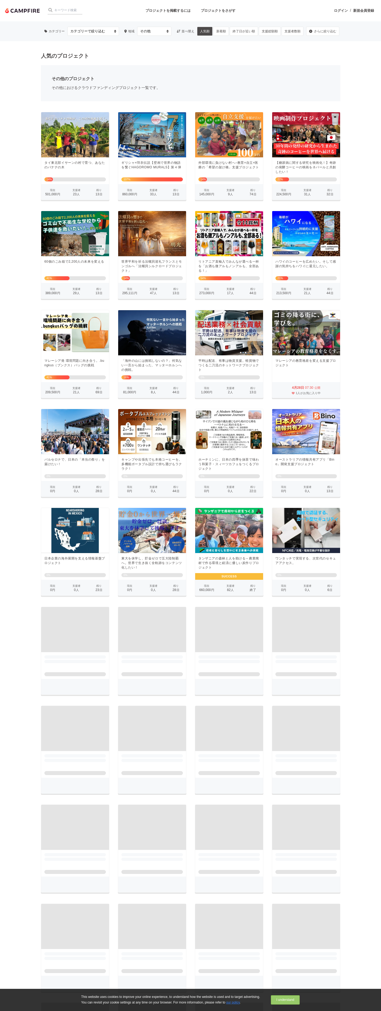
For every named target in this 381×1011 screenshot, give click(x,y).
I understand (285, 1000)
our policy (233, 1002)
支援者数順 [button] (292, 31)
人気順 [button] (205, 31)
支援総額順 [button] (270, 31)
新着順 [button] (221, 31)
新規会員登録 (363, 11)
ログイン (341, 11)
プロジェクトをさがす (218, 11)
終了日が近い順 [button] (244, 31)
